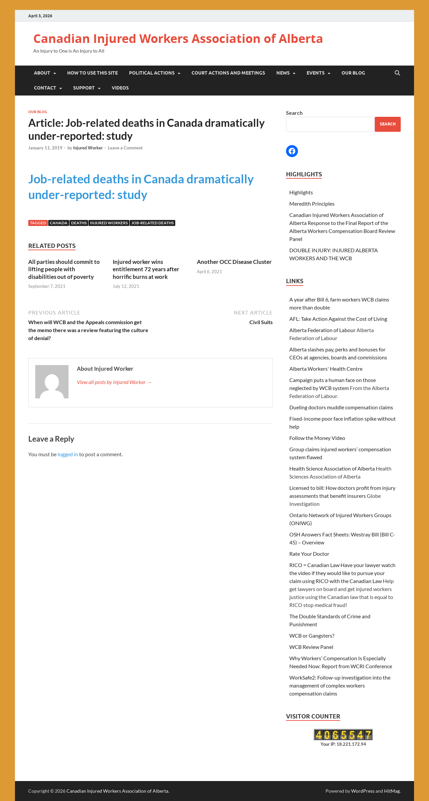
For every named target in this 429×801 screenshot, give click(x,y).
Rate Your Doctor (309, 553)
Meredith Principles (312, 203)
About (42, 73)
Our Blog (353, 73)
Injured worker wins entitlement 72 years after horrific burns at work (146, 269)
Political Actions (152, 73)
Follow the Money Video (317, 438)
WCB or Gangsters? (311, 635)
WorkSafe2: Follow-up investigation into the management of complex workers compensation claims (339, 685)
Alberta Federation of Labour (322, 330)
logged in (68, 454)
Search (294, 112)
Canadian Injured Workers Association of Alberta (178, 38)
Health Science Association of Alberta (332, 468)
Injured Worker (88, 147)
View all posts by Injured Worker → (114, 382)
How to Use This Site (92, 73)
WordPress (362, 791)
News (283, 73)
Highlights (301, 192)
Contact (45, 88)
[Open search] (397, 73)
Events (316, 73)
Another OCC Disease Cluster (234, 261)
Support (84, 88)
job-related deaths (152, 222)
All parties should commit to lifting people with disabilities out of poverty (64, 269)
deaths (78, 222)
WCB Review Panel (311, 647)
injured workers (109, 222)
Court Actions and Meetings (228, 73)
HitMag (392, 791)
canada (59, 222)
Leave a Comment (125, 147)
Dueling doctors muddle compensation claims (341, 407)
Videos (120, 88)
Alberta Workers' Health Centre (325, 368)
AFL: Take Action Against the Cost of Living (338, 318)
